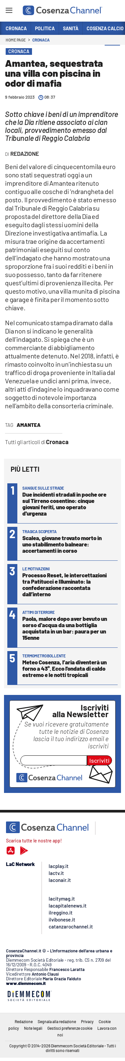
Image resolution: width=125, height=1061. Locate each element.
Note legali (33, 1028)
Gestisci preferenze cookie (69, 1028)
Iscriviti (99, 760)
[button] (112, 53)
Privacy (87, 1021)
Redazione (24, 1021)
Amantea (29, 425)
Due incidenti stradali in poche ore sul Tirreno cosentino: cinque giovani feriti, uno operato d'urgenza (64, 504)
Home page (16, 40)
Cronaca (40, 40)
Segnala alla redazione (57, 1021)
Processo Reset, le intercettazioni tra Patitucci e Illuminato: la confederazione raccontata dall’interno (64, 584)
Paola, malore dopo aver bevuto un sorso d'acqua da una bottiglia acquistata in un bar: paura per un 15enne (64, 628)
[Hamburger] (9, 11)
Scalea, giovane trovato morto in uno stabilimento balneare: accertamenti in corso (62, 544)
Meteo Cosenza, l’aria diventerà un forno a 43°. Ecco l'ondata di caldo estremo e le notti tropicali (64, 668)
